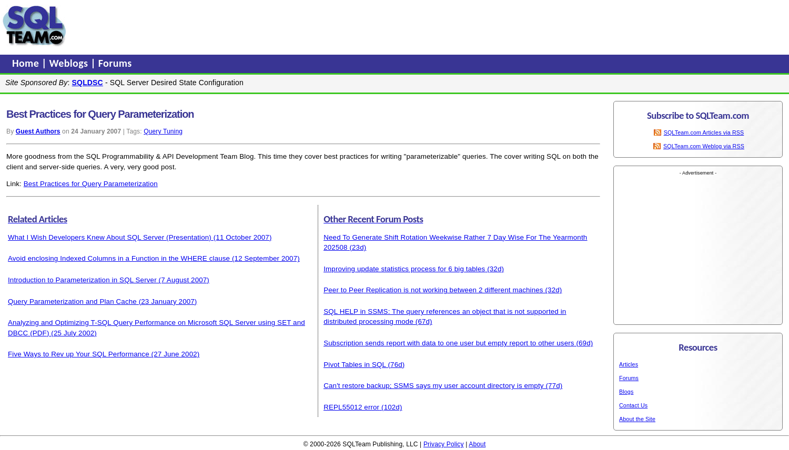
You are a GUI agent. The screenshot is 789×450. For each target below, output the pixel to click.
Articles (628, 364)
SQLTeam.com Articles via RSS (704, 132)
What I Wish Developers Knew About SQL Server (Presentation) (109, 237)
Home (27, 63)
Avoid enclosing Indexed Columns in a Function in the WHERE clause (119, 258)
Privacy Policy (443, 444)
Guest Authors (38, 131)
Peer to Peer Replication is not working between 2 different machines (433, 290)
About (477, 444)
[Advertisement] (269, 25)
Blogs (626, 391)
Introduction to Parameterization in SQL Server (82, 280)
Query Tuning (163, 131)
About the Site (637, 419)
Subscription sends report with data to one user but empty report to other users (448, 343)
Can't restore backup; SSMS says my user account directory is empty (433, 386)
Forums (115, 63)
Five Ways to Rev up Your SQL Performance (78, 354)
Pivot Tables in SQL (354, 365)
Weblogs (70, 63)
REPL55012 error (351, 407)
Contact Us (633, 405)
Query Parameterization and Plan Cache (72, 301)
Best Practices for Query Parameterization (91, 184)
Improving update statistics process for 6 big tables (404, 269)
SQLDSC (87, 82)
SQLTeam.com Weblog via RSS (703, 146)
